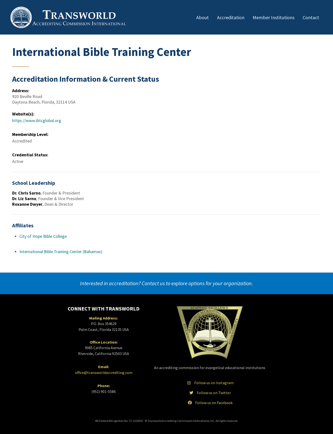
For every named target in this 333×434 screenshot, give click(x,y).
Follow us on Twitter (209, 392)
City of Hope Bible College (43, 236)
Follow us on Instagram (210, 382)
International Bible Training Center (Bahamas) (60, 251)
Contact (311, 17)
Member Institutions (273, 17)
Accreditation (230, 17)
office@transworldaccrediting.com (103, 372)
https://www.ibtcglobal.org (36, 120)
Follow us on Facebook (210, 402)
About (202, 17)
